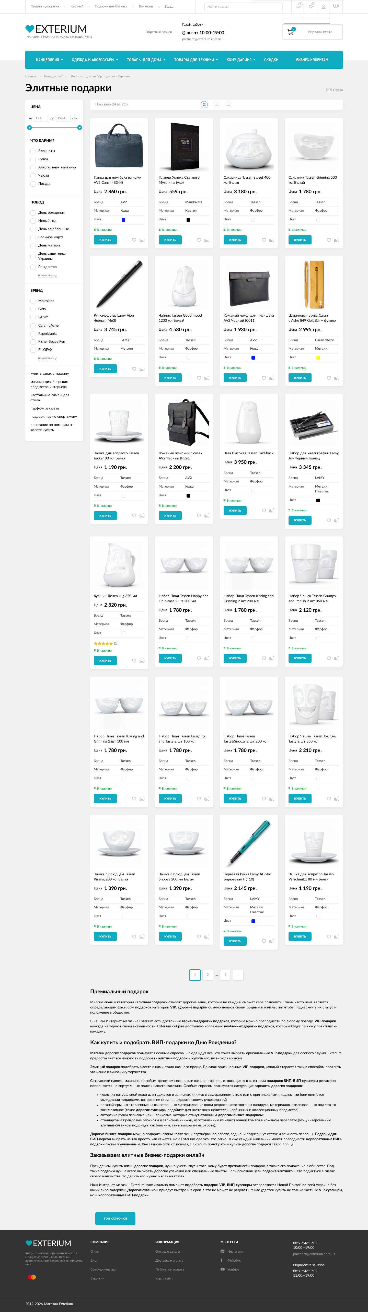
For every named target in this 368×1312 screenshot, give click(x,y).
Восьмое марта (47, 237)
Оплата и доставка (45, 6)
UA (336, 6)
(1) (115, 643)
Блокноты (42, 151)
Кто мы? (77, 6)
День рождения (51, 212)
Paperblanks (47, 334)
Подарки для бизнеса (111, 6)
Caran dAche (48, 325)
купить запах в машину (49, 373)
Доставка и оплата (169, 1260)
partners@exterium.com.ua (201, 39)
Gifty (42, 309)
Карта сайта (164, 1278)
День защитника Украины (48, 256)
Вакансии (146, 6)
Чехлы (39, 175)
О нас (94, 1251)
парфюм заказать (44, 408)
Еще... (169, 6)
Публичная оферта (169, 1269)
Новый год (47, 221)
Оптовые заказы (167, 1251)
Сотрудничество (103, 1269)
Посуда (40, 184)
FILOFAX (45, 350)
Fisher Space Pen (51, 341)
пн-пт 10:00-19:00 (203, 33)
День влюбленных (49, 229)
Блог (94, 1260)
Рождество (43, 267)
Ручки (39, 159)
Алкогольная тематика (53, 167)
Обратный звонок (158, 32)
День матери (45, 245)
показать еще (47, 275)
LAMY (43, 317)
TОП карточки (115, 1218)
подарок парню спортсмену (53, 416)
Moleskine (46, 301)
